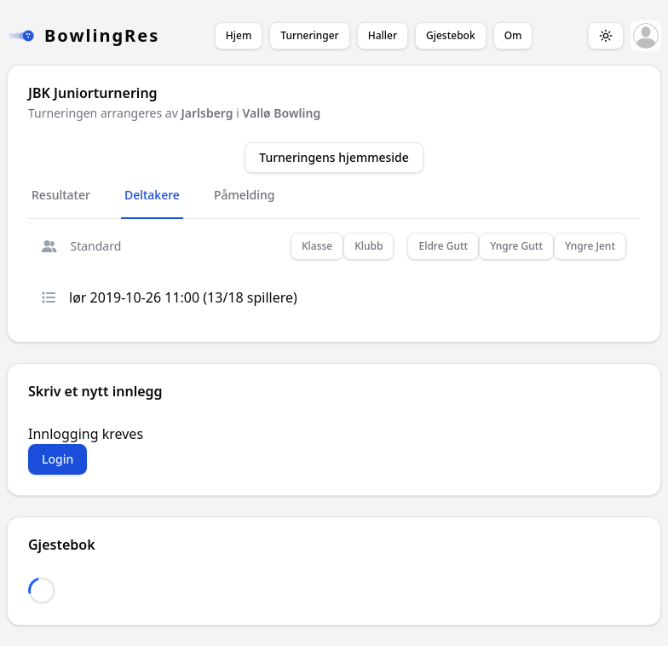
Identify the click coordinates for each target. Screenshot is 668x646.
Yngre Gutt (516, 246)
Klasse (317, 246)
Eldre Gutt (443, 246)
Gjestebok (450, 35)
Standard (81, 246)
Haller (382, 35)
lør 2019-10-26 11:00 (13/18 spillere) (169, 297)
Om (513, 35)
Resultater (61, 195)
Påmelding (244, 195)
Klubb (368, 246)
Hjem (238, 35)
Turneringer (309, 35)
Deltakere (152, 195)
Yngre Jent (590, 246)
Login (57, 459)
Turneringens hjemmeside (334, 157)
